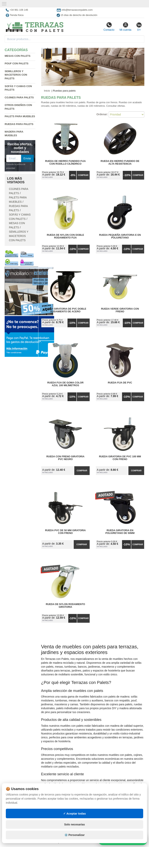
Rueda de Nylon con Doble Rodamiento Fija (65, 236)
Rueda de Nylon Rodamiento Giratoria (65, 605)
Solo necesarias (74, 824)
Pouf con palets (17, 63)
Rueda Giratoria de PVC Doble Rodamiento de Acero (65, 310)
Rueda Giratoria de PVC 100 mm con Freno (120, 458)
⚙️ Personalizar (74, 835)
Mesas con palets (17, 55)
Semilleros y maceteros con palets (16, 75)
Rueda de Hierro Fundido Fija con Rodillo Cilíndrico (65, 162)
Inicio (47, 90)
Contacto (108, 26)
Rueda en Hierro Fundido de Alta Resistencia (120, 162)
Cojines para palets (19, 97)
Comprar (83, 175)
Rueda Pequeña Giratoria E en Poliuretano (120, 236)
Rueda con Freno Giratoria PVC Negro (65, 458)
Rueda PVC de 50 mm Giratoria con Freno (65, 531)
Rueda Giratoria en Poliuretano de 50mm (119, 531)
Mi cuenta (125, 26)
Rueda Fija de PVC (120, 382)
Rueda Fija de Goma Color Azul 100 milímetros (65, 384)
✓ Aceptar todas (74, 813)
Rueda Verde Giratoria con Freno (120, 310)
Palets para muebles (20, 116)
